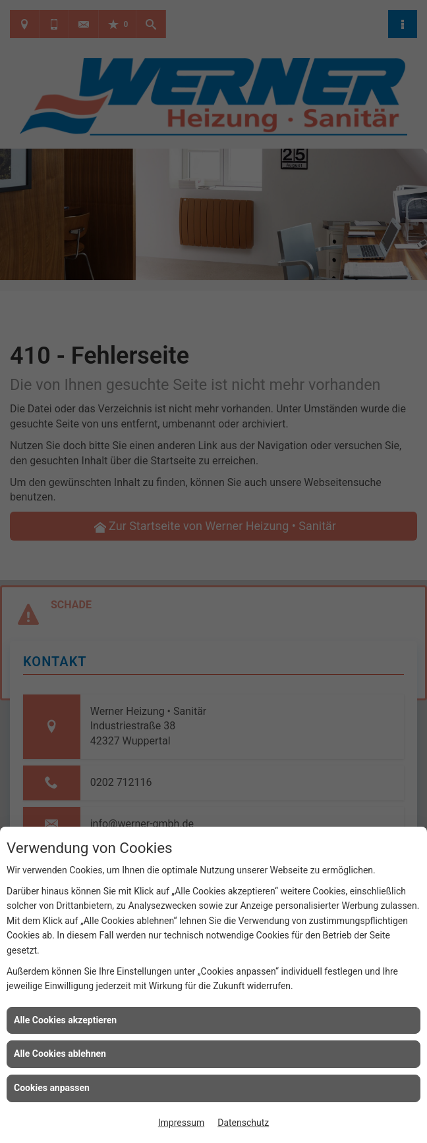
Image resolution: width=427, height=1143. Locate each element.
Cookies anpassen (52, 1087)
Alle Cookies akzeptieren (65, 1020)
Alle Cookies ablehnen (60, 1053)
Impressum (181, 1122)
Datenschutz (243, 1122)
